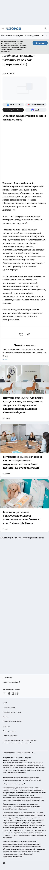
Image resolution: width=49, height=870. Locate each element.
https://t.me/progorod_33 (12, 825)
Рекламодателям (32, 35)
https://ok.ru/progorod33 (32, 823)
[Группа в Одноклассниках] (9, 693)
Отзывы (6, 717)
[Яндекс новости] (36, 105)
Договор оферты (9, 731)
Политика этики (9, 707)
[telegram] (29, 334)
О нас (5, 703)
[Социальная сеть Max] (36, 110)
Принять (40, 43)
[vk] (21, 334)
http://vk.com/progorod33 (12, 823)
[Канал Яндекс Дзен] (13, 110)
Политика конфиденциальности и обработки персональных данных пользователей (19, 741)
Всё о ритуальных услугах (12, 35)
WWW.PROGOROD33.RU (25, 753)
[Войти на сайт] (45, 28)
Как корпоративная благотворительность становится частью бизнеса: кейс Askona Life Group (24, 354)
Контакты (6, 726)
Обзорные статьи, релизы (12, 721)
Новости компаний (10, 736)
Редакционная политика (12, 712)
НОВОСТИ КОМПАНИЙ (11, 682)
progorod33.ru (8, 809)
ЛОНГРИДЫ (7, 677)
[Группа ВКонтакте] (13, 105)
